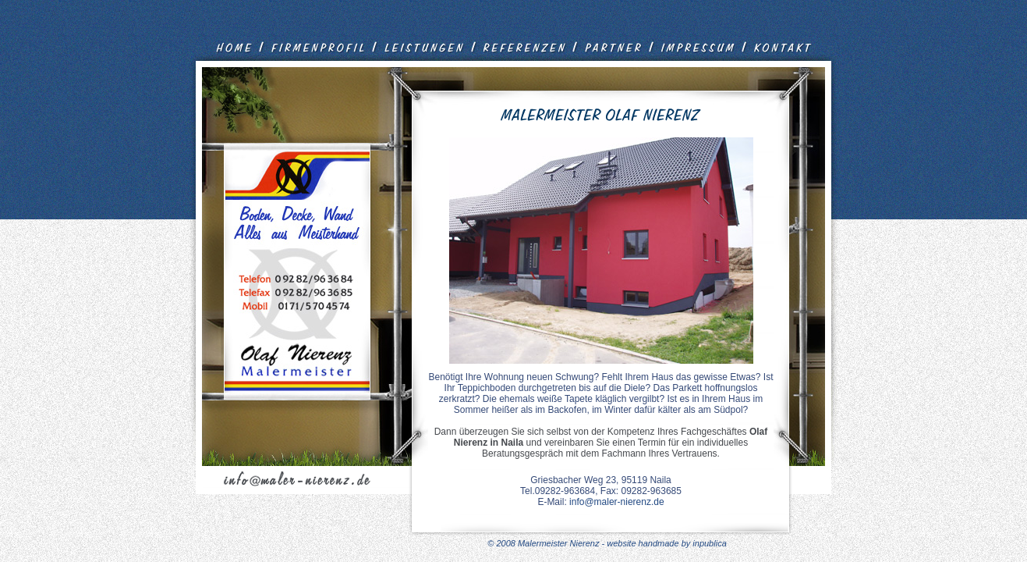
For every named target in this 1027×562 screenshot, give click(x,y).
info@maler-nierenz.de (616, 501)
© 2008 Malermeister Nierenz (544, 543)
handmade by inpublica (683, 543)
